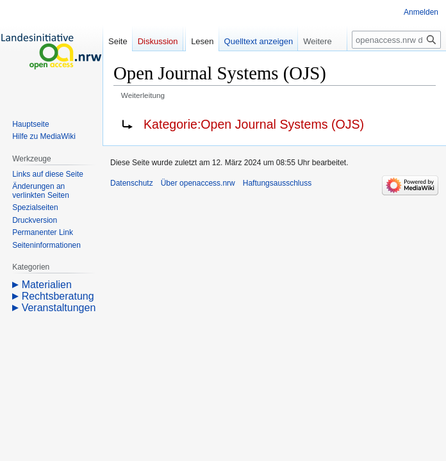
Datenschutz (131, 183)
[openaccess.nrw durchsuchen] (396, 40)
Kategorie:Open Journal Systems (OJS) (254, 124)
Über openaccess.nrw (198, 183)
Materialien (47, 284)
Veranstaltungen (59, 307)
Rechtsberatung (58, 296)
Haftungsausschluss (277, 183)
